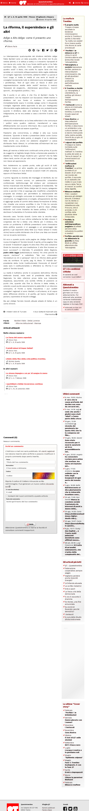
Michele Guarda (14, 361)
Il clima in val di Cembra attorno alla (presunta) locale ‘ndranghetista (73, 56)
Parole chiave (47, 810)
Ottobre (73, 737)
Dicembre (69, 726)
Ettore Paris (12, 46)
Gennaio (73, 720)
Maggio (73, 763)
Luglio (73, 750)
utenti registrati (48, 451)
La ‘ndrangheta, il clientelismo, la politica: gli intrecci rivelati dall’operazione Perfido (73, 95)
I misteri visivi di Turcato (14, 312)
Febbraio (70, 712)
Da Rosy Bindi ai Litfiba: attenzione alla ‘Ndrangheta (74, 242)
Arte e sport (70, 589)
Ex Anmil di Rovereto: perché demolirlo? (72, 609)
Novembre (70, 731)
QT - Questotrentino (73, 566)
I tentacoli (69, 614)
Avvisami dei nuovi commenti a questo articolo (27, 496)
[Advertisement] (30, 413)
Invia (30, 524)
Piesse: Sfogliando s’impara (41, 17)
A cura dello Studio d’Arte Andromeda (73, 618)
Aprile (74, 771)
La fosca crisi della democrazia (73, 592)
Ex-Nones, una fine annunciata (73, 603)
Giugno (74, 756)
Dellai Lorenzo (34, 321)
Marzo (73, 777)
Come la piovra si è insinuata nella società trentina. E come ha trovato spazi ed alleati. (73, 110)
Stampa (37, 323)
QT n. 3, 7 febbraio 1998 (17, 378)
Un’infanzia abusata (73, 583)
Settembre (72, 744)
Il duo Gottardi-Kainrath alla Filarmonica (45, 313)
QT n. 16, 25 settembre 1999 (18, 389)
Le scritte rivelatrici (73, 586)
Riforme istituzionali (24, 323)
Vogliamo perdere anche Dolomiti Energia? (72, 578)
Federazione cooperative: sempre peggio (73, 570)
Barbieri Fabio (20, 321)
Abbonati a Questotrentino (70, 286)
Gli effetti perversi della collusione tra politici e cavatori (74, 226)
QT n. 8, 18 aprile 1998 (17, 17)
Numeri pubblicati (48, 808)
